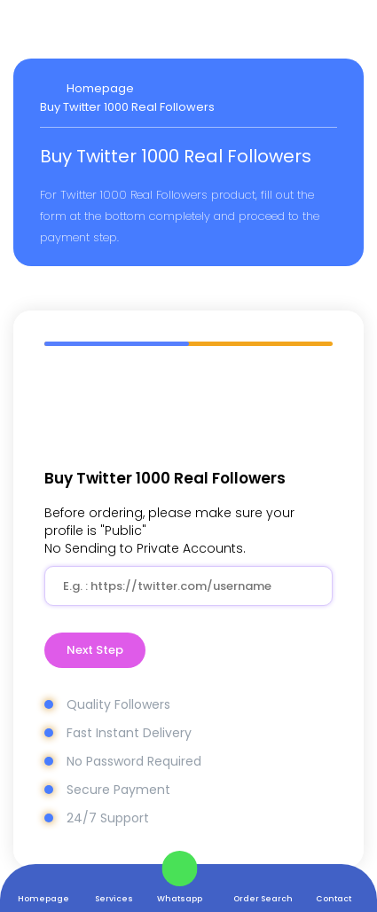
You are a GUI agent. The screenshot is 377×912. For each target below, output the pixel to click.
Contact (333, 898)
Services (114, 898)
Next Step (95, 649)
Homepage (43, 898)
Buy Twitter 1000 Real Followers (127, 106)
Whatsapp (179, 898)
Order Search (263, 898)
